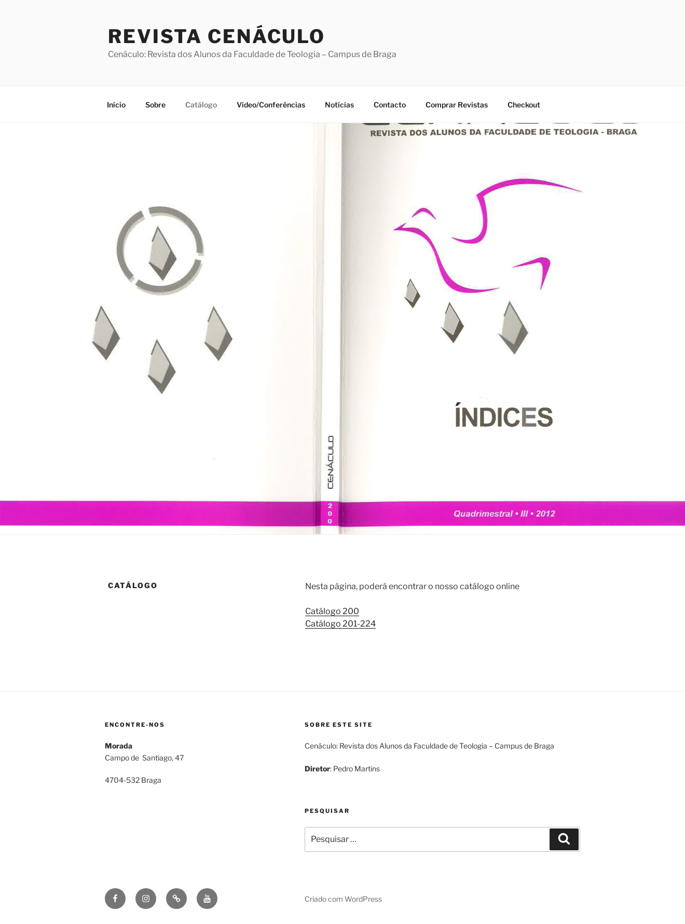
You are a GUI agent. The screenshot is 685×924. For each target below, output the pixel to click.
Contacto (390, 104)
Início (116, 104)
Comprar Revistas (457, 104)
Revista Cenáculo (216, 36)
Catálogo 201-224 (340, 624)
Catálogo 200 (332, 611)
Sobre (155, 104)
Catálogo (201, 104)
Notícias (339, 104)
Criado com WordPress (343, 898)
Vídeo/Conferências (271, 104)
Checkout (524, 104)
